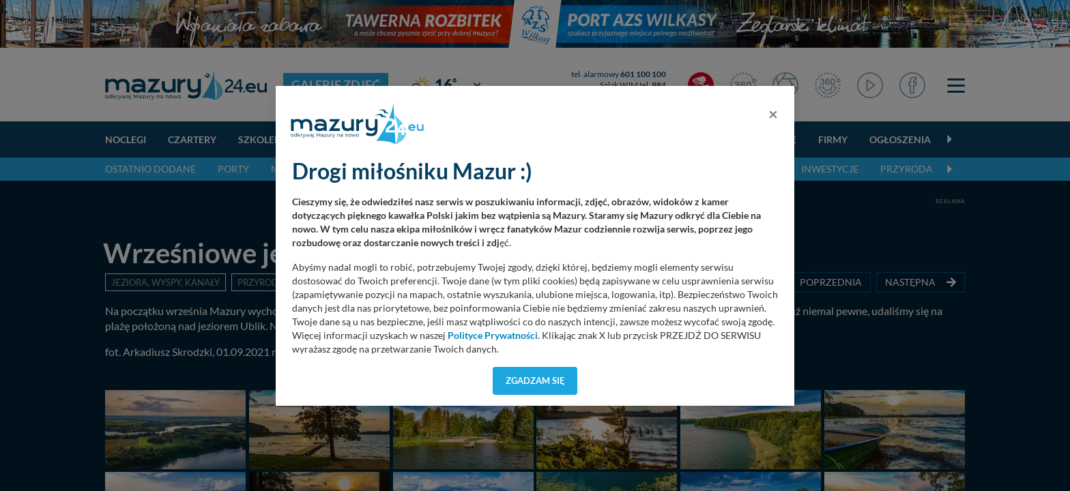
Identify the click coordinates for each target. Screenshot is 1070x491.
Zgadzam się (535, 380)
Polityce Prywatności (493, 335)
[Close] (773, 114)
